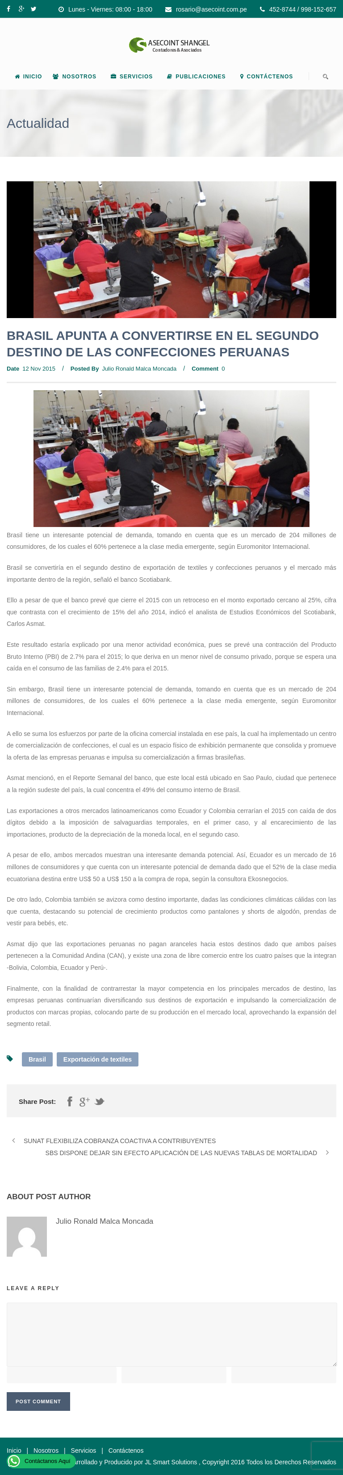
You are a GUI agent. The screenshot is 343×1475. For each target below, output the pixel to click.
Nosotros (74, 77)
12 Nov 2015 (38, 368)
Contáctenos (266, 77)
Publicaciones (196, 77)
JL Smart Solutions (171, 1462)
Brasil (37, 1059)
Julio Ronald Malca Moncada (139, 368)
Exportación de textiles (97, 1059)
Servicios (132, 77)
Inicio (28, 77)
